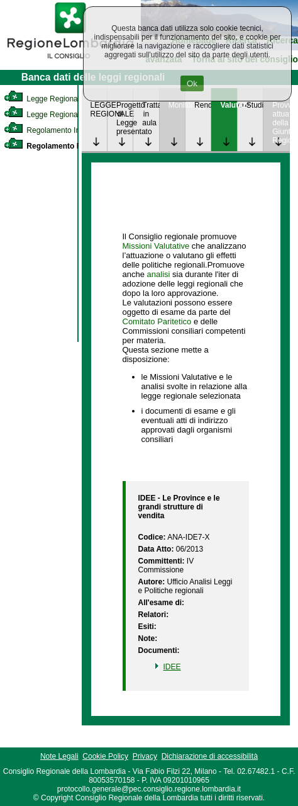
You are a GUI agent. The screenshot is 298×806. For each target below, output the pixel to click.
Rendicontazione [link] (202, 105)
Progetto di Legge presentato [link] (124, 118)
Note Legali (59, 756)
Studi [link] (254, 105)
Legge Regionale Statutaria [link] (61, 114)
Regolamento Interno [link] (50, 130)
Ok (192, 83)
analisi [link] (158, 274)
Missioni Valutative (156, 246)
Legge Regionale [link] (44, 98)
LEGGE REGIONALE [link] (99, 109)
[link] (70, 60)
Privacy (145, 756)
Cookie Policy (105, 756)
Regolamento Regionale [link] (58, 146)
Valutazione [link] (228, 105)
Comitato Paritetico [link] (157, 321)
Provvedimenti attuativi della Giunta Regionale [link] (280, 123)
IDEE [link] (172, 666)
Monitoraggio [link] (176, 105)
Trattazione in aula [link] (150, 114)
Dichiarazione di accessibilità (210, 756)
